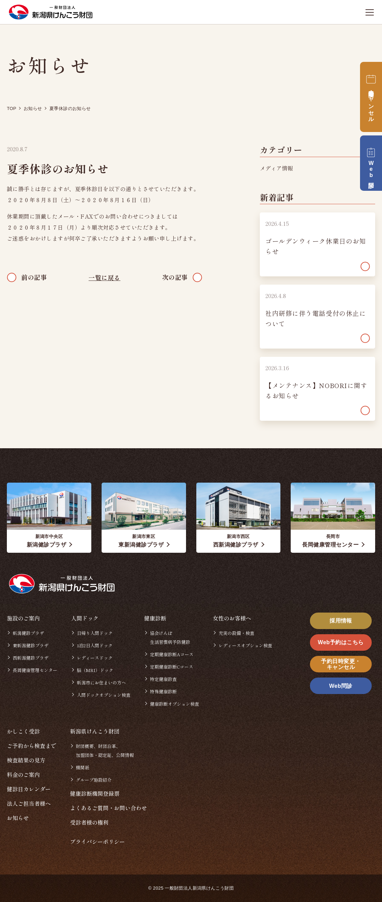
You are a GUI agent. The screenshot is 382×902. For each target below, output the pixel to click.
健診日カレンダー (29, 789)
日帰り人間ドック (95, 633)
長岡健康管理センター (35, 670)
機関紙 (82, 767)
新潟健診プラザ (28, 633)
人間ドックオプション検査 (103, 695)
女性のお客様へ (232, 618)
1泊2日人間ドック (95, 645)
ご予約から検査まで (31, 745)
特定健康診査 (163, 679)
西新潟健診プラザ (30, 657)
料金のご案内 (23, 774)
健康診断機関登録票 (94, 793)
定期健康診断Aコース (172, 654)
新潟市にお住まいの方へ (101, 682)
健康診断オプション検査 (174, 704)
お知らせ (18, 818)
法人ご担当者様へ (29, 803)
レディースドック (95, 657)
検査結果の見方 (26, 760)
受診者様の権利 (89, 822)
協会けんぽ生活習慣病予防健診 (170, 637)
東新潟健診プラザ (30, 645)
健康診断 (155, 618)
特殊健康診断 (163, 691)
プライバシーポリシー (97, 841)
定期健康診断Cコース (171, 666)
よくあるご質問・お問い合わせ (108, 808)
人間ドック (85, 618)
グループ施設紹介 (94, 780)
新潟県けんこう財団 (94, 731)
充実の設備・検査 (236, 633)
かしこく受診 (23, 731)
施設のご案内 (23, 618)
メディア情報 (276, 168)
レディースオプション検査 (245, 645)
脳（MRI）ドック (95, 670)
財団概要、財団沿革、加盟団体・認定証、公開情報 (105, 750)
